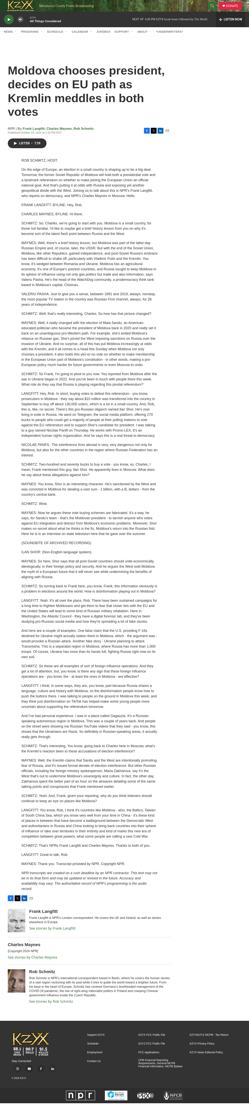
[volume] (20, 28)
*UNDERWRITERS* (169, 40)
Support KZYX (96, 1043)
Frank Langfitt (34, 137)
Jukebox (103, 40)
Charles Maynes (59, 137)
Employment (94, 1061)
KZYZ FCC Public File (151, 1052)
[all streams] (230, 28)
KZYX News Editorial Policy (206, 1061)
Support (122, 40)
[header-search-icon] (214, 10)
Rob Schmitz (84, 137)
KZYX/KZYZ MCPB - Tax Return (209, 1043)
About (142, 40)
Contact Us (94, 1069)
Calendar (80, 40)
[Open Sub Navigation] (15, 40)
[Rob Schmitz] (16, 989)
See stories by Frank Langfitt (52, 937)
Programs (30, 40)
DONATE (234, 10)
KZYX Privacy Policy (202, 1052)
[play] (9, 28)
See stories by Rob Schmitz (51, 1010)
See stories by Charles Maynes (32, 966)
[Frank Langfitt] (16, 929)
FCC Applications (148, 1061)
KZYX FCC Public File (151, 1043)
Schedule (55, 40)
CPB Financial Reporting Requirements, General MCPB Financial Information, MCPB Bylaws (160, 1072)
